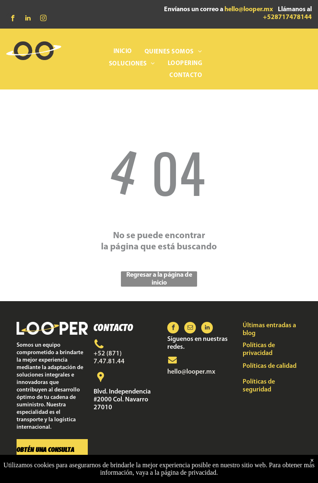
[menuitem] (122, 52)
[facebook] (12, 19)
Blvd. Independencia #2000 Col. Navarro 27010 (122, 400)
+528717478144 (287, 17)
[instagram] (43, 19)
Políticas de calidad (269, 366)
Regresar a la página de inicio (159, 279)
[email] (190, 329)
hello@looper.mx (248, 9)
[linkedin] (28, 19)
